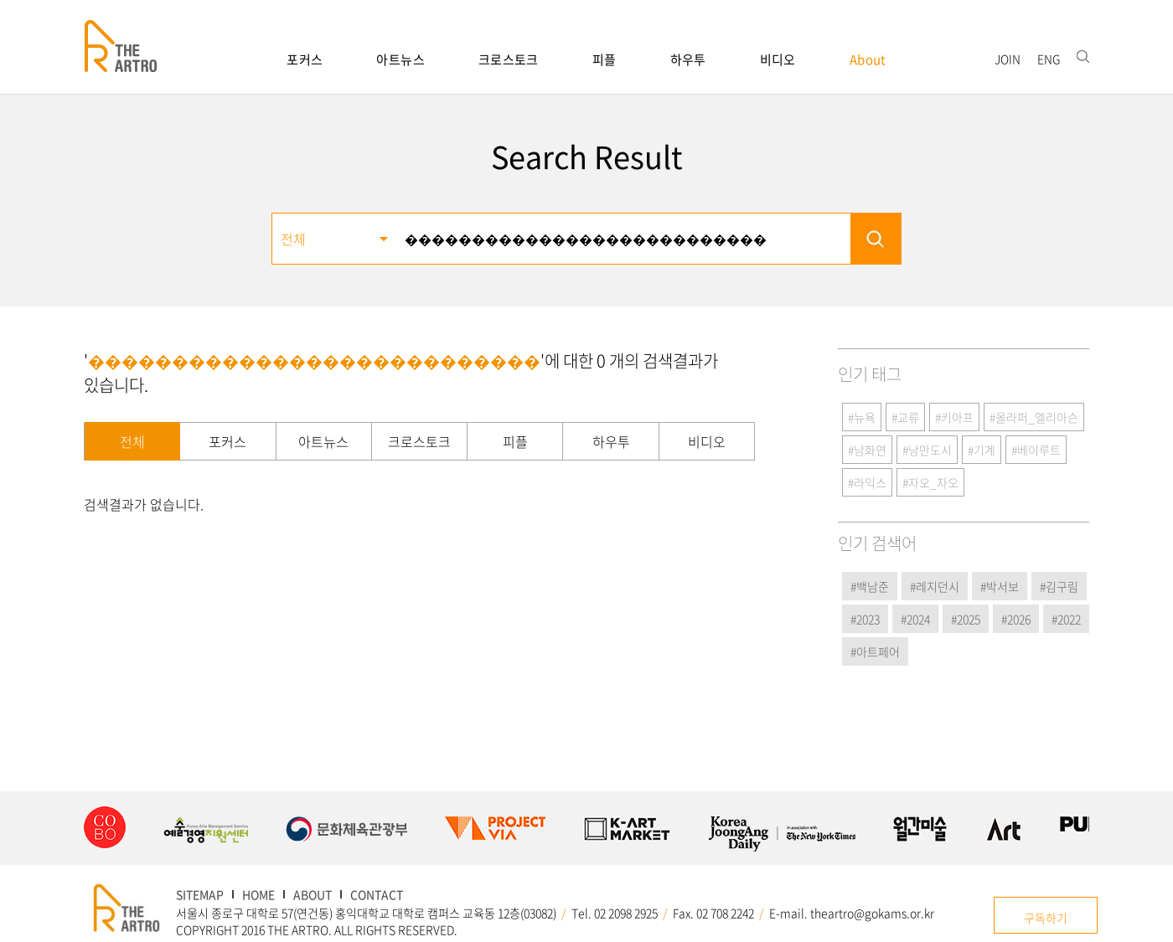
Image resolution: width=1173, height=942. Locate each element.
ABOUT (312, 894)
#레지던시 (934, 586)
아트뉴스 (400, 59)
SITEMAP (200, 894)
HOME (258, 894)
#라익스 (867, 482)
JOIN (1008, 58)
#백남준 (869, 586)
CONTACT (376, 894)
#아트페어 (875, 651)
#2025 (965, 618)
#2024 (915, 618)
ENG (1048, 58)
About (868, 59)
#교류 (905, 417)
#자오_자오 (930, 482)
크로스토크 (508, 59)
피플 (604, 59)
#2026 (1016, 618)
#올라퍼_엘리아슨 (1034, 417)
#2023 (865, 618)
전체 (132, 441)
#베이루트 (1036, 449)
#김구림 (1059, 586)
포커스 (305, 59)
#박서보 (999, 586)
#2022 (1066, 618)
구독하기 (1045, 917)
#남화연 (867, 449)
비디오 (778, 59)
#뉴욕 (862, 417)
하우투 (688, 59)
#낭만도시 (927, 449)
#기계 (981, 449)
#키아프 (954, 417)
